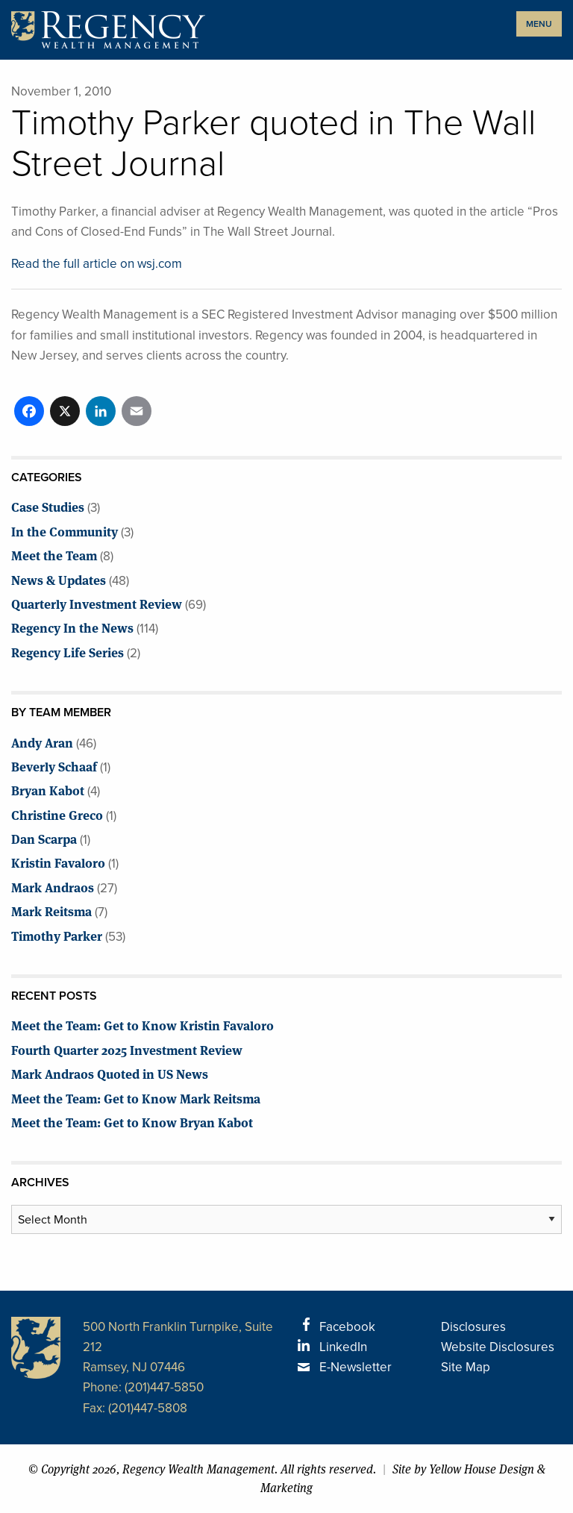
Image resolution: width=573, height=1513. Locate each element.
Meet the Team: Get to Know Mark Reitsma (135, 1097)
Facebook (347, 1327)
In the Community (64, 530)
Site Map (465, 1367)
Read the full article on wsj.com (96, 263)
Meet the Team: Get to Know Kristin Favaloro (142, 1024)
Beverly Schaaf (54, 765)
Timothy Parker (56, 935)
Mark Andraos (52, 886)
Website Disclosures (497, 1347)
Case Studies (47, 506)
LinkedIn (343, 1347)
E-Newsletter (355, 1367)
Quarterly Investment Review (96, 603)
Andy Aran (42, 742)
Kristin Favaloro (58, 862)
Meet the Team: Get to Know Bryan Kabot (132, 1121)
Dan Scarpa (44, 838)
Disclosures (473, 1327)
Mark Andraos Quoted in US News (109, 1073)
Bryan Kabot (47, 789)
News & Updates (58, 579)
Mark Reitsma (51, 910)
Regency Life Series (67, 651)
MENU (539, 24)
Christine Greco (57, 814)
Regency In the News (72, 627)
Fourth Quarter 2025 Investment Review (126, 1049)
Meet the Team (54, 554)
